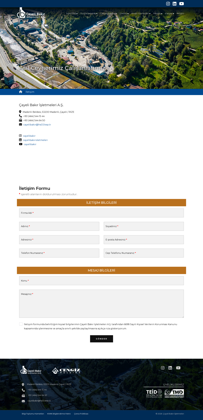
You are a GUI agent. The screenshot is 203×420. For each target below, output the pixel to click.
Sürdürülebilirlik (88, 13)
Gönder (101, 339)
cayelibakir (29, 136)
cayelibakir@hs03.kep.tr (37, 124)
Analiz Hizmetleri (140, 13)
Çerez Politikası (81, 414)
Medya (157, 13)
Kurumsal (71, 13)
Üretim (123, 13)
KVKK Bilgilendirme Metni (59, 414)
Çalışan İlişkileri (107, 13)
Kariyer (168, 13)
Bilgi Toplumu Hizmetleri (33, 414)
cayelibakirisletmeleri (35, 140)
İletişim (180, 13)
